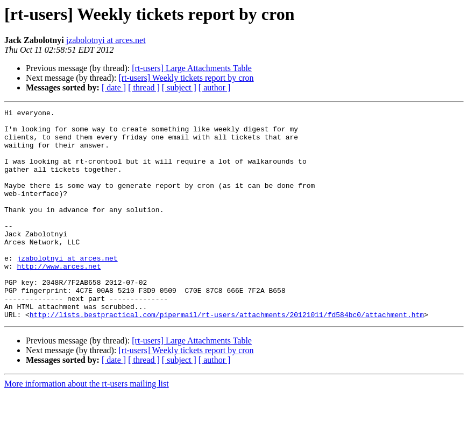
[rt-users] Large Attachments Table (192, 68)
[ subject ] (179, 87)
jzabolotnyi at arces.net (106, 40)
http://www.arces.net (59, 298)
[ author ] (214, 87)
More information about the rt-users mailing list (86, 425)
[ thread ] (144, 87)
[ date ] (114, 87)
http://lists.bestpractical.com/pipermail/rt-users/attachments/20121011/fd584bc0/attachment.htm (227, 356)
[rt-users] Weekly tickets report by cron (185, 77)
